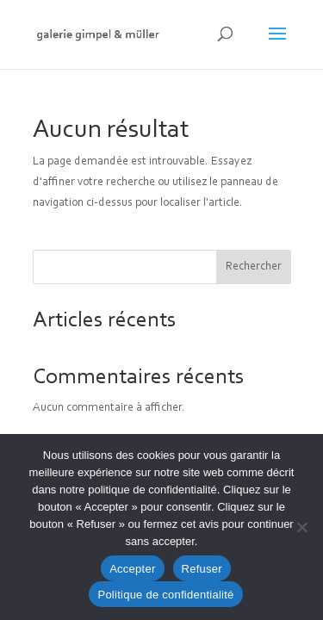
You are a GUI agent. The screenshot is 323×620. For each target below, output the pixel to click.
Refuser (202, 568)
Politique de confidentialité (165, 594)
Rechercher (254, 267)
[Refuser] (301, 527)
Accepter (132, 568)
